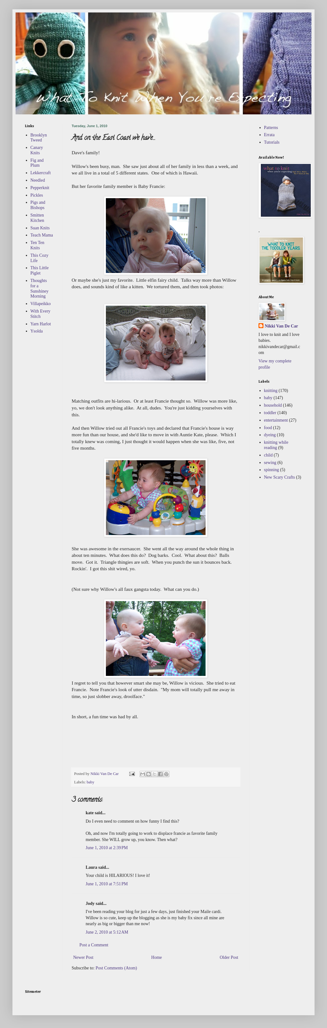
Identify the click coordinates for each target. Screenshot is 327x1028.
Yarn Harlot (41, 324)
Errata (269, 134)
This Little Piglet (40, 270)
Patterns (271, 127)
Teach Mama (42, 235)
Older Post (229, 957)
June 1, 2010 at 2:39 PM (107, 847)
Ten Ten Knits (38, 245)
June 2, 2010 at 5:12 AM (107, 932)
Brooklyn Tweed (39, 138)
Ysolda (37, 331)
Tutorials (272, 142)
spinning (271, 469)
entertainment (276, 420)
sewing (270, 462)
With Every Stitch (40, 314)
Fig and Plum (37, 163)
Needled (38, 180)
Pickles (37, 195)
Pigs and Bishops (38, 205)
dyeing (270, 435)
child (268, 455)
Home (156, 957)
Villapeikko (41, 303)
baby (90, 782)
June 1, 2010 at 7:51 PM (107, 884)
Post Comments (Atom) (116, 968)
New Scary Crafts (279, 477)
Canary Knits (37, 150)
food (268, 427)
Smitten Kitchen (37, 218)
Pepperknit (40, 187)
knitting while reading (276, 445)
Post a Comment (93, 945)
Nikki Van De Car (281, 326)
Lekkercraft (41, 172)
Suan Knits (40, 228)
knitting (271, 390)
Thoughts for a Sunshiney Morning (40, 288)
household (273, 405)
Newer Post (83, 957)
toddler (270, 412)
